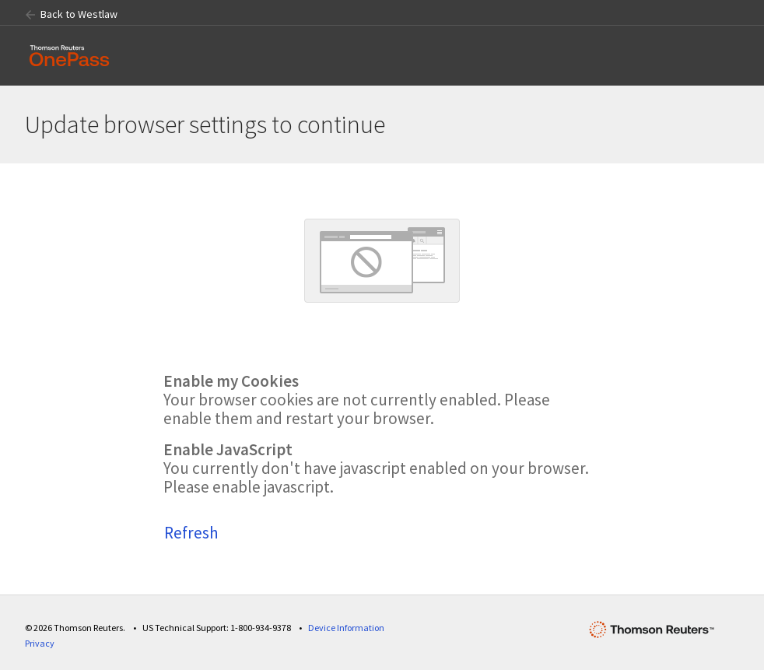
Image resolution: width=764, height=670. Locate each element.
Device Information (346, 627)
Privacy (39, 643)
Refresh (191, 532)
